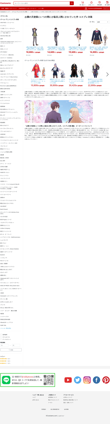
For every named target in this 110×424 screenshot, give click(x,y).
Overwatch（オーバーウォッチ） (9, 296)
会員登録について (52, 397)
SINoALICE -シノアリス (6, 322)
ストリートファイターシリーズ (8, 191)
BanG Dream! (4, 209)
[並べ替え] (103, 22)
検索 (11, 350)
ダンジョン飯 (3, 299)
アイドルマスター (5, 103)
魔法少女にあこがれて (6, 269)
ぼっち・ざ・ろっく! (5, 234)
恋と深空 (2, 160)
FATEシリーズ (4, 49)
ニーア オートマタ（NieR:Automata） (10, 237)
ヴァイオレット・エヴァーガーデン (9, 282)
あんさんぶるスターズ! (6, 68)
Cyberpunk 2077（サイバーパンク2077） (9, 279)
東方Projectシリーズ (5, 219)
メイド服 (40, 8)
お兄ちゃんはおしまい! (6, 302)
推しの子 (2, 115)
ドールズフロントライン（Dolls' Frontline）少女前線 (9, 187)
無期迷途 (2, 106)
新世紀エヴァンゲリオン (6, 137)
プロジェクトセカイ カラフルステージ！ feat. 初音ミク (10, 32)
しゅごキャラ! (4, 240)
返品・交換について (68, 402)
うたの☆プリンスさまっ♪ (7, 222)
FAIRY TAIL (3, 325)
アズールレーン (4, 83)
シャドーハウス (4, 316)
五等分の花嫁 (3, 166)
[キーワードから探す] (42, 3)
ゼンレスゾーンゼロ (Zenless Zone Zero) (9, 212)
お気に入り (91, 3)
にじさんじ (3, 25)
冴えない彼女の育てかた (6, 307)
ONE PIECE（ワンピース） (7, 22)
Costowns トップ (5, 12)
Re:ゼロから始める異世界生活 (8, 86)
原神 (1, 39)
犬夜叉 (2, 293)
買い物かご (83, 3)
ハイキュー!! (3, 258)
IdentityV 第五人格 (5, 36)
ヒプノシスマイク (5, 100)
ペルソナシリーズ (5, 178)
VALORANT (3, 206)
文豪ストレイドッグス (6, 94)
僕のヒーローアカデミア (6, 65)
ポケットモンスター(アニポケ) (8, 80)
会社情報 (66, 409)
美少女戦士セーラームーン (7, 109)
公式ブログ (61, 416)
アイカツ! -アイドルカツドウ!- (8, 200)
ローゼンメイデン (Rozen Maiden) (9, 249)
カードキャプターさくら (6, 128)
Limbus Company (5, 228)
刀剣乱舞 (2, 91)
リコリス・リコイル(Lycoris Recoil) (9, 184)
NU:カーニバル (4, 260)
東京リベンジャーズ (5, 231)
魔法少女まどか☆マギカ (6, 203)
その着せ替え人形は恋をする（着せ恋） (9, 61)
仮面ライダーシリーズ (6, 252)
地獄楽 (2, 313)
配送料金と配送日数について (70, 400)
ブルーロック (3, 146)
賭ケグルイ (3, 243)
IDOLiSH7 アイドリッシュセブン (9, 112)
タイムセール (6, 337)
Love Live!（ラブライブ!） (7, 74)
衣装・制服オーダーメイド (9, 8)
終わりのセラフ (4, 125)
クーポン (50, 402)
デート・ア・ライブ (5, 163)
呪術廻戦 (2, 122)
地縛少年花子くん (5, 169)
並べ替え (92, 22)
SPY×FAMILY (3, 52)
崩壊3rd (2, 197)
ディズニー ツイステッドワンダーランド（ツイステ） (10, 118)
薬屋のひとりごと (5, 225)
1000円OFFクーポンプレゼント (27, 8)
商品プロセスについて (53, 400)
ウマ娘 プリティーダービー (7, 28)
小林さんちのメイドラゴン (7, 266)
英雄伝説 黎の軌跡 (5, 319)
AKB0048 (2, 134)
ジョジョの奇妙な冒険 (6, 152)
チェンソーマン (4, 175)
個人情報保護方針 (55, 409)
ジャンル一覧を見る (5, 328)
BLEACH (2, 255)
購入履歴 (107, 3)
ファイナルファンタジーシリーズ (9, 140)
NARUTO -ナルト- (5, 172)
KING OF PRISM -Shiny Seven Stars (9, 285)
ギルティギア (3, 272)
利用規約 (44, 409)
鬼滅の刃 (2, 71)
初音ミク (2, 46)
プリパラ (2, 305)
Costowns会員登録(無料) (95, 8)
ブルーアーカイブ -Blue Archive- (9, 77)
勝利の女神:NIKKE (5, 88)
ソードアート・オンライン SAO (8, 143)
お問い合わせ (35, 400)
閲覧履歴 (99, 3)
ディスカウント (7, 339)
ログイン (106, 8)
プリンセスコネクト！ (6, 131)
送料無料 (5, 334)
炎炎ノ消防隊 (3, 263)
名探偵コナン (3, 181)
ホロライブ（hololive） (6, 58)
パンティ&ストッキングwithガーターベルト (10, 289)
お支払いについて (67, 397)
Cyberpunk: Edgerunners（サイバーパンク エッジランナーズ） (10, 42)
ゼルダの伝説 (3, 216)
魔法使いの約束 (4, 158)
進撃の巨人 (3, 275)
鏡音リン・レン (4, 246)
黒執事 (2, 155)
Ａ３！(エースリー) (5, 194)
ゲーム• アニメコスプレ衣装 (19, 12)
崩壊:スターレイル (5, 97)
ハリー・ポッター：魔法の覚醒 (8, 310)
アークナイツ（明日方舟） (7, 55)
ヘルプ (34, 397)
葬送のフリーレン (5, 149)
